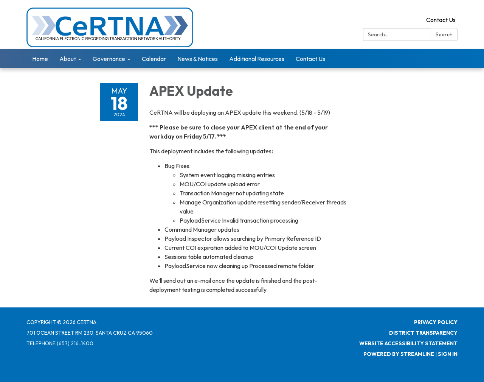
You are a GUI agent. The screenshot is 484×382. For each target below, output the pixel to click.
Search (444, 34)
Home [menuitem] (40, 58)
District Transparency (423, 332)
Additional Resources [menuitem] (256, 58)
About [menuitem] (67, 58)
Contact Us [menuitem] (310, 58)
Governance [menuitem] (109, 58)
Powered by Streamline (398, 354)
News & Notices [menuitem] (197, 58)
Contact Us (441, 19)
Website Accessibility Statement (408, 343)
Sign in (448, 354)
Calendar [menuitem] (154, 58)
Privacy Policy (436, 322)
